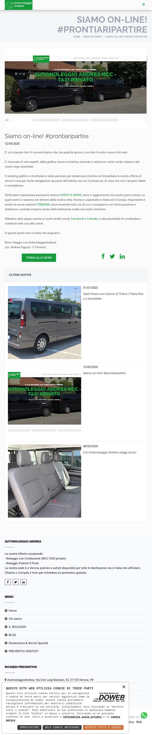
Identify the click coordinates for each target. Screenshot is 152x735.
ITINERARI (43, 204)
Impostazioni (29, 727)
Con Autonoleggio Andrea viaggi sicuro (109, 452)
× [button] (124, 687)
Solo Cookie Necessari (62, 727)
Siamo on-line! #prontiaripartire (104, 373)
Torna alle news (39, 257)
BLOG (12, 635)
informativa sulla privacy (82, 717)
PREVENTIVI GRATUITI (23, 651)
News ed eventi (93, 36)
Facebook (77, 219)
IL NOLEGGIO (17, 627)
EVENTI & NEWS (70, 195)
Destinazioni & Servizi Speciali (28, 643)
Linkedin (92, 219)
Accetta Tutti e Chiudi (103, 727)
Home (76, 36)
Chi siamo (15, 619)
